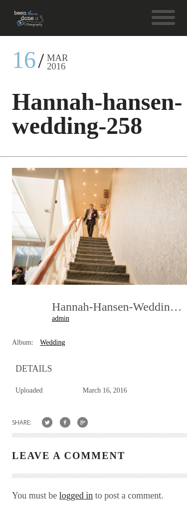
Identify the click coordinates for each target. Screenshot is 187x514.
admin (60, 318)
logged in (76, 496)
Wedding (52, 342)
